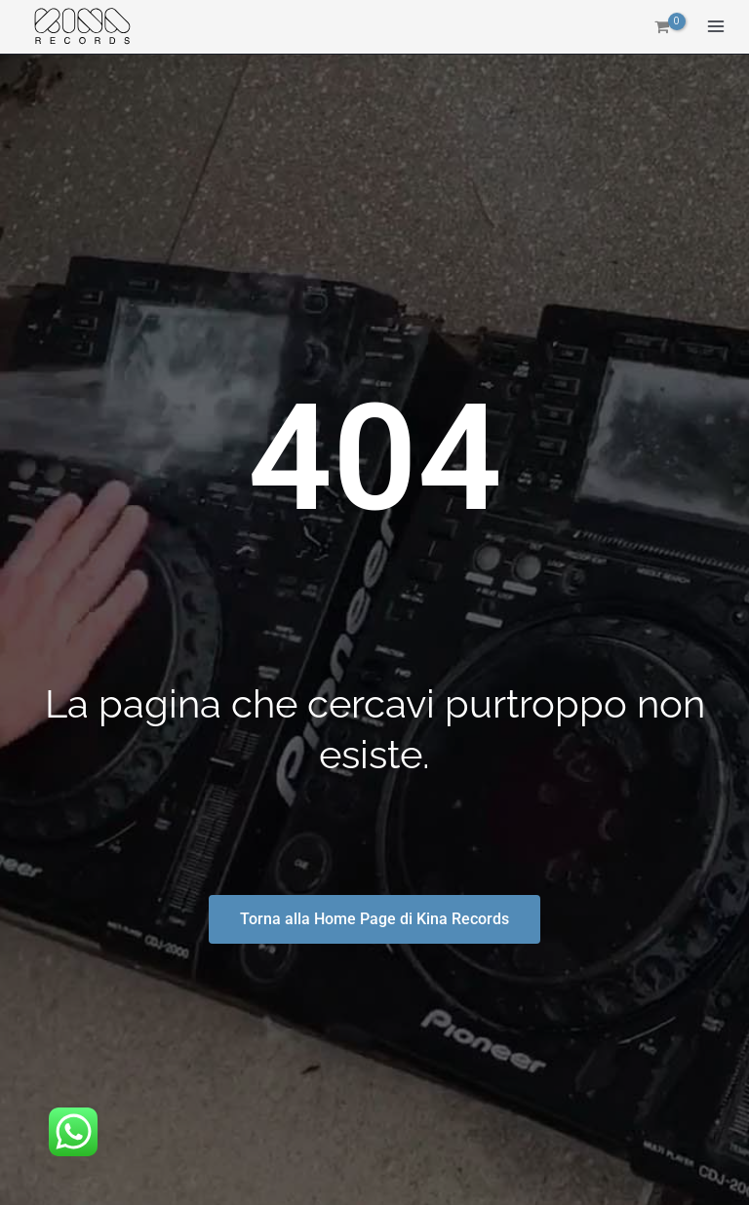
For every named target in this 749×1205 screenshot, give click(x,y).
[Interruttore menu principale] (715, 27)
